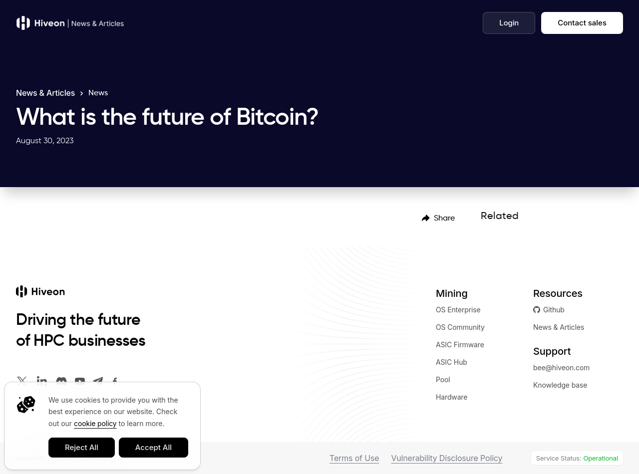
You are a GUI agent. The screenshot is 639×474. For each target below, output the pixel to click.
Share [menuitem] (438, 218)
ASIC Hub (451, 362)
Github (549, 309)
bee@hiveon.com (561, 367)
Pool (443, 379)
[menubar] (438, 218)
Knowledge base (560, 385)
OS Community (460, 327)
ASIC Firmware (460, 344)
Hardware (451, 397)
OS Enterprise (458, 309)
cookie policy (95, 423)
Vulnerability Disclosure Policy (446, 458)
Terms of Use (354, 458)
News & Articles (45, 93)
